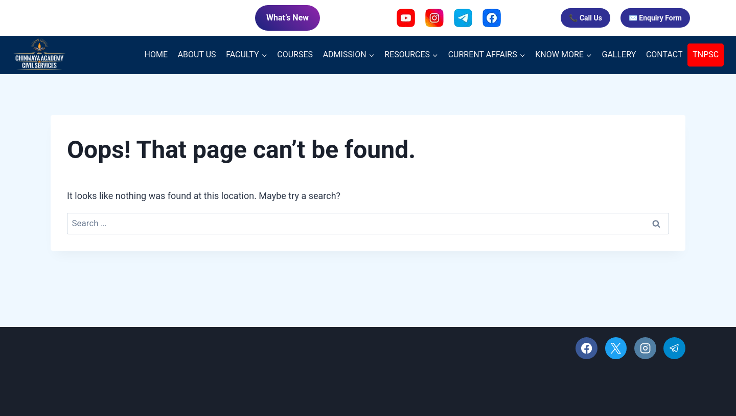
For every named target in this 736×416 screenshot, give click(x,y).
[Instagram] (645, 348)
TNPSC (706, 54)
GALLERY (619, 54)
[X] (616, 348)
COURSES (295, 54)
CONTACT (664, 54)
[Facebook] (586, 348)
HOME (156, 54)
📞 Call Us (585, 18)
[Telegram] (674, 348)
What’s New (287, 18)
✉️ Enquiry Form (655, 18)
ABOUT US (197, 54)
